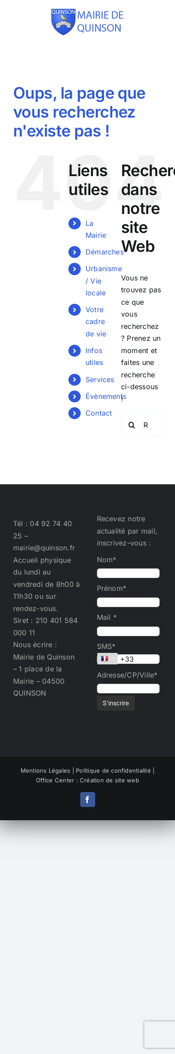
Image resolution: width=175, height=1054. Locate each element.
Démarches (105, 251)
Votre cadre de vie (96, 321)
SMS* (106, 646)
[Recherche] (132, 425)
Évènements (106, 396)
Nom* (107, 559)
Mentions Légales (46, 770)
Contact (99, 413)
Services (100, 379)
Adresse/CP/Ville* (127, 675)
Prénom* (112, 588)
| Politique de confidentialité (111, 770)
